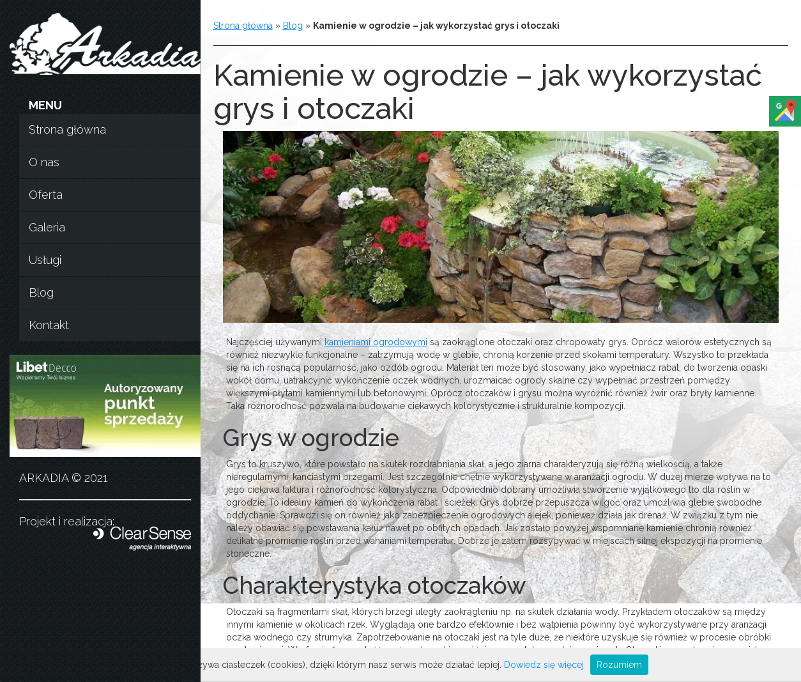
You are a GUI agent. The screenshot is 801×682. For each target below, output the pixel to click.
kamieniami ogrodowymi (375, 342)
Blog (41, 292)
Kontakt (49, 325)
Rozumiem (619, 665)
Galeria (47, 227)
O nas (44, 162)
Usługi (45, 260)
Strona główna (67, 129)
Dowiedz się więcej (544, 665)
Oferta (46, 194)
